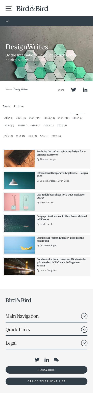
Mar (20, 135)
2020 (22, 125)
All (8, 118)
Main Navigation (22, 316)
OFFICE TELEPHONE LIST (46, 381)
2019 (36, 125)
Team (6, 106)
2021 (9, 125)
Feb (8, 135)
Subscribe (46, 370)
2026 (21, 118)
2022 (77, 118)
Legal (11, 343)
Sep (32, 135)
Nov (56, 135)
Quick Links (18, 329)
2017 (49, 125)
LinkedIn (85, 90)
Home (9, 89)
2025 (34, 118)
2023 (63, 118)
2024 (49, 118)
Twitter (73, 90)
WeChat (56, 359)
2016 (62, 125)
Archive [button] (18, 106)
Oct (44, 135)
